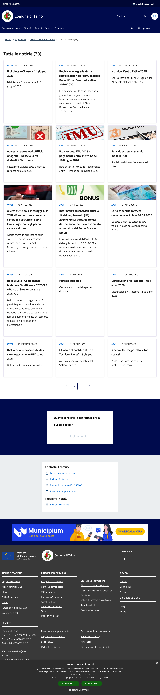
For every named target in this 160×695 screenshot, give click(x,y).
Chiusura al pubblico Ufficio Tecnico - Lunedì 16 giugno (76, 352)
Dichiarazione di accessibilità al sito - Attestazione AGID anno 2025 (26, 354)
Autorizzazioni (88, 605)
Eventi (123, 611)
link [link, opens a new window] (107, 677)
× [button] (157, 663)
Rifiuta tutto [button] (91, 683)
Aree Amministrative (12, 586)
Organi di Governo (11, 581)
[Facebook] (129, 16)
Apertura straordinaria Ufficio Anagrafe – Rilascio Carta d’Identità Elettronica (25, 155)
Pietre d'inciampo (70, 280)
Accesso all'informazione (42, 39)
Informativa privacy (90, 636)
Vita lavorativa (48, 592)
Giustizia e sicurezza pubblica (95, 585)
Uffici (4, 592)
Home (8, 39)
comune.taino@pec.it (17, 651)
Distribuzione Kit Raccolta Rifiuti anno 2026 (131, 282)
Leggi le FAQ (47, 641)
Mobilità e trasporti (50, 616)
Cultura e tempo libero (52, 586)
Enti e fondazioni (10, 597)
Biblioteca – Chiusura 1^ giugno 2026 (26, 73)
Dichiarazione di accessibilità (95, 647)
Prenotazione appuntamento (55, 631)
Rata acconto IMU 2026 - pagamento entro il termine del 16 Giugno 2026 (78, 155)
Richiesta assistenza (51, 647)
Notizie (123, 581)
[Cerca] (154, 16)
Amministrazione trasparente (95, 631)
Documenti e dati (10, 613)
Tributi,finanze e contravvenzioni (97, 590)
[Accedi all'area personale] (143, 3)
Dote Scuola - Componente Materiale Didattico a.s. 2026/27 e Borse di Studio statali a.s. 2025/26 (27, 287)
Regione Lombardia (11, 4)
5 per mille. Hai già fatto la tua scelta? (129, 352)
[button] (80, 690)
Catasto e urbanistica (51, 606)
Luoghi (123, 606)
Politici (5, 602)
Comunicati (125, 586)
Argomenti (20, 39)
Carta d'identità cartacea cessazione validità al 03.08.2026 (131, 213)
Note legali (86, 641)
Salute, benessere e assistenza (96, 600)
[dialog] (80, 677)
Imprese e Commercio (51, 597)
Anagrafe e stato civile (52, 581)
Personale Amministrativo (14, 607)
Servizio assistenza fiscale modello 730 (127, 153)
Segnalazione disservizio (53, 636)
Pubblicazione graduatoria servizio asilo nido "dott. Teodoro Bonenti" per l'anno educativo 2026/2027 (79, 78)
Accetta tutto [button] (69, 683)
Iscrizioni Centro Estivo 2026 (129, 71)
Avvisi (10, 65)
